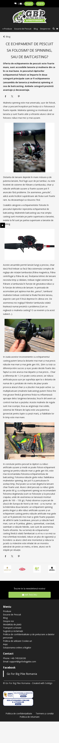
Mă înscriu (29, 594)
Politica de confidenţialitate (19, 713)
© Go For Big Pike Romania (16, 683)
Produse (7, 28)
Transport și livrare (12, 627)
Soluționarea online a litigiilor (17, 647)
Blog (36, 28)
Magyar (29, 3)
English (40, 3)
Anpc (5, 644)
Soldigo (48, 683)
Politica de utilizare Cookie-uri (17, 641)
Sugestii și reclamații (13, 631)
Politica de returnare (29, 716)
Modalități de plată (12, 624)
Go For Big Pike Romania (22, 674)
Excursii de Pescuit (22, 28)
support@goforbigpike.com (22, 661)
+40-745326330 (18, 658)
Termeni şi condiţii (45, 713)
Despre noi (45, 28)
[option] (37, 569)
